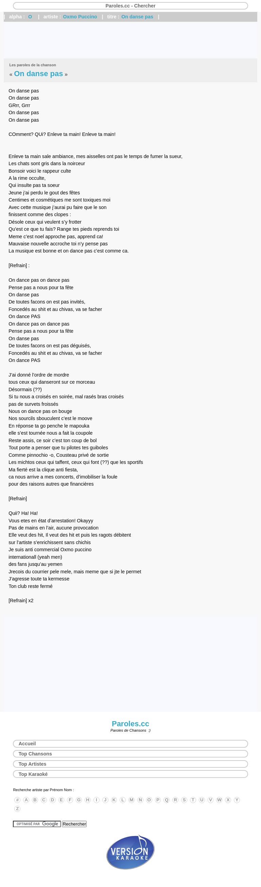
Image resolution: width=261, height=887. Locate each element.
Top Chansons (35, 753)
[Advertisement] (130, 40)
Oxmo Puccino (80, 16)
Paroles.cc (130, 723)
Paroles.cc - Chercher (130, 5)
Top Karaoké (33, 774)
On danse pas (137, 16)
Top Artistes (33, 764)
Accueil (27, 743)
